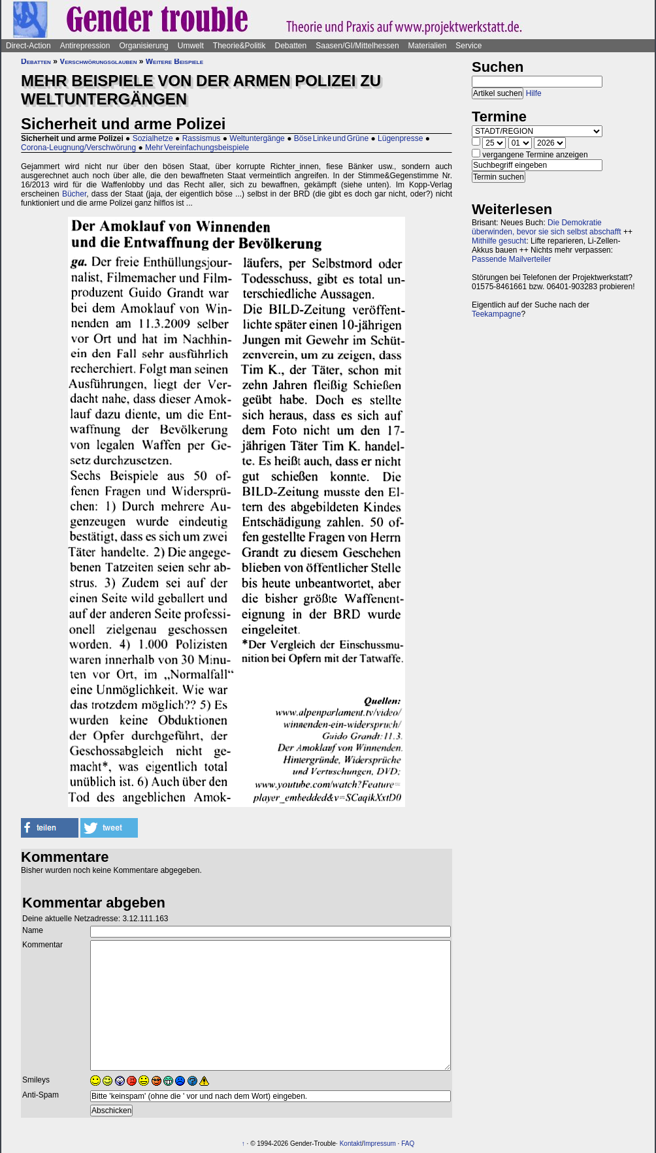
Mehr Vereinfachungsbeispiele (197, 147)
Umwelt (191, 45)
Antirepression (85, 45)
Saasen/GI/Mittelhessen (357, 45)
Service (468, 45)
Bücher (74, 193)
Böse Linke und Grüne (331, 138)
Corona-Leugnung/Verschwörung (78, 147)
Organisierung (143, 45)
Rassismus (201, 138)
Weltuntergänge (257, 138)
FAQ (407, 1143)
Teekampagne (496, 314)
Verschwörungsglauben (98, 61)
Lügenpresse (400, 138)
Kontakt (351, 1143)
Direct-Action (28, 45)
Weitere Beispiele (174, 61)
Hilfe (534, 93)
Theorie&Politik (239, 45)
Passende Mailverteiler (511, 259)
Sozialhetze (153, 138)
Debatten (291, 45)
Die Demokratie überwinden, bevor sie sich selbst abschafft (546, 227)
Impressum (379, 1143)
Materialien (427, 45)
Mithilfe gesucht (499, 240)
